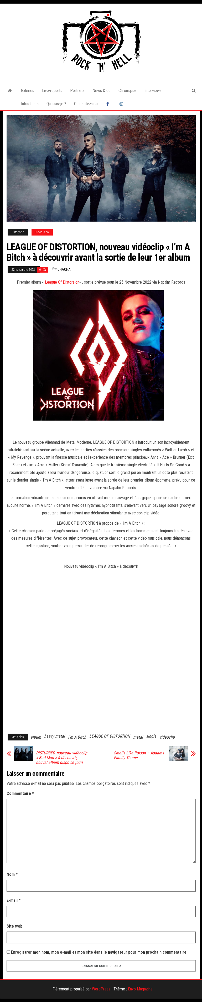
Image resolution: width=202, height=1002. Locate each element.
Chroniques (127, 90)
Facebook (109, 103)
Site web (14, 926)
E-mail (13, 900)
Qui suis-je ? (56, 103)
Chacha (64, 269)
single (151, 736)
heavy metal (54, 736)
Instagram (122, 103)
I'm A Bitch (77, 737)
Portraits (77, 90)
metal (138, 737)
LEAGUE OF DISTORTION (109, 736)
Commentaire (20, 793)
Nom (12, 874)
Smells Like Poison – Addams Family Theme (139, 755)
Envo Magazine (140, 988)
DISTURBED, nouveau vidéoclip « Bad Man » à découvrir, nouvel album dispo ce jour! (61, 758)
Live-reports (52, 90)
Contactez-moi (86, 103)
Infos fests (30, 103)
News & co (101, 90)
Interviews (153, 90)
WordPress (101, 988)
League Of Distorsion (62, 282)
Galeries (27, 90)
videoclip (167, 737)
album (35, 737)
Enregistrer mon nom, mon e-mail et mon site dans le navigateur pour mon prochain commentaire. (99, 952)
